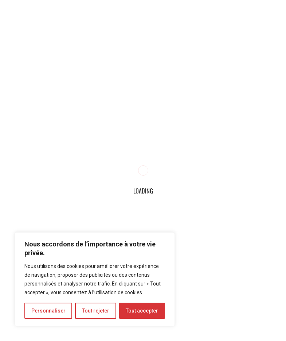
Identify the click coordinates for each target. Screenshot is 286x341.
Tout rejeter (95, 311)
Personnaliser (48, 311)
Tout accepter (142, 311)
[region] (95, 279)
